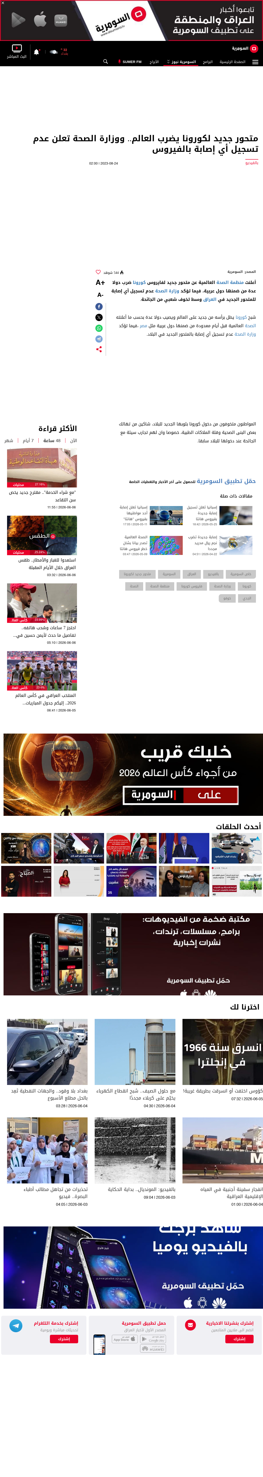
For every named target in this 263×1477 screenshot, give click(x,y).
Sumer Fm (132, 62)
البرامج (208, 62)
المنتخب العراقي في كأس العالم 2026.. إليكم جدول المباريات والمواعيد (45, 699)
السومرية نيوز (181, 62)
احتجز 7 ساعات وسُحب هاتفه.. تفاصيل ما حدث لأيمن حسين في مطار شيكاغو (46, 631)
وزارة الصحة (167, 291)
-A (100, 295)
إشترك (64, 1339)
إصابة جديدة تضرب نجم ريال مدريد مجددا (202, 543)
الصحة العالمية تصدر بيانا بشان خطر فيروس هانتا (133, 543)
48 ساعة (52, 440)
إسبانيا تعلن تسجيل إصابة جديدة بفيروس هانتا (202, 513)
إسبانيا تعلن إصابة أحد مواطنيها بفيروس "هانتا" (133, 513)
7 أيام (28, 440)
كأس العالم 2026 (18, 620)
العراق (209, 299)
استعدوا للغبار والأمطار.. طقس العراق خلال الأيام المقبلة (47, 563)
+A (100, 283)
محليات (18, 485)
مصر (143, 326)
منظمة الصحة (230, 283)
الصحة (250, 326)
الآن (73, 440)
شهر (8, 440)
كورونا (139, 283)
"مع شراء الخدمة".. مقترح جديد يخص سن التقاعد (42, 496)
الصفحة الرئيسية (232, 62)
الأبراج (154, 62)
